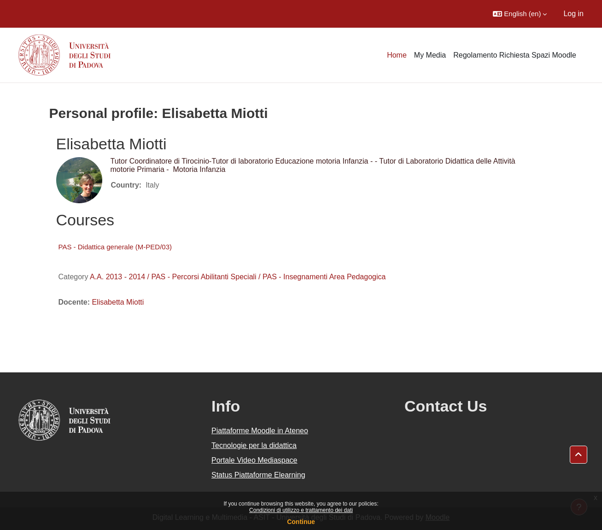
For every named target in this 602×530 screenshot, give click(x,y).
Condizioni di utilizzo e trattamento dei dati (301, 510)
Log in (573, 14)
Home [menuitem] (397, 55)
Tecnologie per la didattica (254, 445)
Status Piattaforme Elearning (258, 475)
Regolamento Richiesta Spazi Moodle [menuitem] (514, 55)
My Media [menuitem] (430, 55)
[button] (519, 14)
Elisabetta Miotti (118, 302)
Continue (301, 521)
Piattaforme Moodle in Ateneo (259, 431)
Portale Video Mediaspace (254, 460)
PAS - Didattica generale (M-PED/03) (115, 247)
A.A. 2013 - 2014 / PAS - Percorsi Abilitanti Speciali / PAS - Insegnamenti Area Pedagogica (238, 277)
